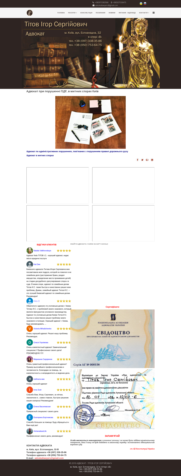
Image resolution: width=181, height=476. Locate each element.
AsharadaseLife (40, 431)
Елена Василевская (42, 407)
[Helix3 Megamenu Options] (154, 13)
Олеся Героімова (41, 342)
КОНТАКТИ (143, 13)
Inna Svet (37, 390)
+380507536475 (119, 2)
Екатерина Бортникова (43, 417)
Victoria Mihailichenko (42, 329)
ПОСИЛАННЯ (100, 13)
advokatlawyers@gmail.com (106, 5)
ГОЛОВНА (61, 13)
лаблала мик (39, 379)
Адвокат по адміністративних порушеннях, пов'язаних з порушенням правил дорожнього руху (77, 151)
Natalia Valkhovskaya (42, 251)
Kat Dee (37, 264)
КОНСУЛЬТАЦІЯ (86, 13)
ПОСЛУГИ (71, 13)
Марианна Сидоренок (43, 359)
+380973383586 (101, 2)
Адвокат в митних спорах (40, 155)
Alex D (37, 301)
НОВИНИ (112, 13)
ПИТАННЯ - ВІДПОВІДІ (127, 13)
